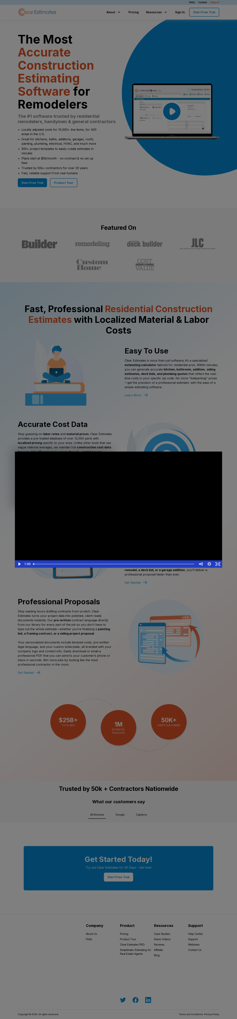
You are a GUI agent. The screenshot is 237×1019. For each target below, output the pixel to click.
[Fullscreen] (217, 564)
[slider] (114, 564)
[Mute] (200, 564)
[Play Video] (19, 564)
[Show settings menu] (209, 564)
